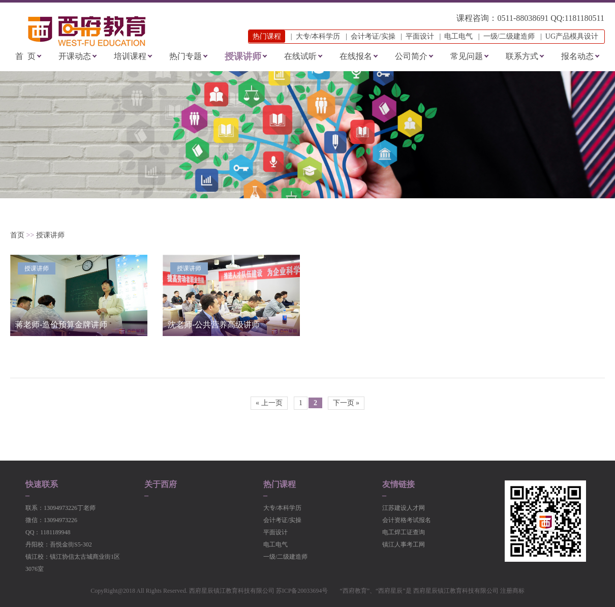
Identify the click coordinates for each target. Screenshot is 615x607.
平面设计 (420, 36)
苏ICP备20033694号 (302, 590)
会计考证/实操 (373, 36)
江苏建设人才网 (403, 507)
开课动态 (74, 56)
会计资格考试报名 (406, 520)
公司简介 (411, 56)
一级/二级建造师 (509, 36)
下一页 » (346, 403)
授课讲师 (243, 56)
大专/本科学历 (318, 36)
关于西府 (160, 484)
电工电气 (458, 36)
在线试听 (300, 56)
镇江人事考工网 (403, 544)
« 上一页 (269, 403)
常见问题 (466, 56)
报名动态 (577, 56)
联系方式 (522, 56)
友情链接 (398, 484)
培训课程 (130, 56)
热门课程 (279, 484)
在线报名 (356, 56)
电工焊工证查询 (403, 532)
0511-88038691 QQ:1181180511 (550, 18)
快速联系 (41, 484)
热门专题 (185, 56)
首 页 (25, 56)
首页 (17, 235)
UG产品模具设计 (571, 36)
